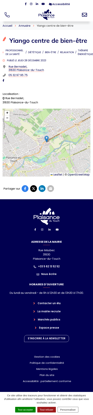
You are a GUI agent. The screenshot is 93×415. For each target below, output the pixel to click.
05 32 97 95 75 (18, 75)
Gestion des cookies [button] (47, 356)
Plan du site (47, 375)
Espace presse (49, 327)
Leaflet (57, 175)
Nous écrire (47, 274)
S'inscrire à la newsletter (46, 338)
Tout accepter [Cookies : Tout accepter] (25, 409)
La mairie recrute (49, 311)
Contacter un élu (49, 303)
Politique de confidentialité (47, 363)
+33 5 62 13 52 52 (47, 266)
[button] (46, 139)
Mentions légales (47, 369)
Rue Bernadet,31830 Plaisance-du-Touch (26, 68)
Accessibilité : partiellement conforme (47, 381)
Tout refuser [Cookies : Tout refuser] (46, 409)
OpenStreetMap (79, 175)
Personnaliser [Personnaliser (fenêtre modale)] (68, 409)
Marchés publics (49, 319)
